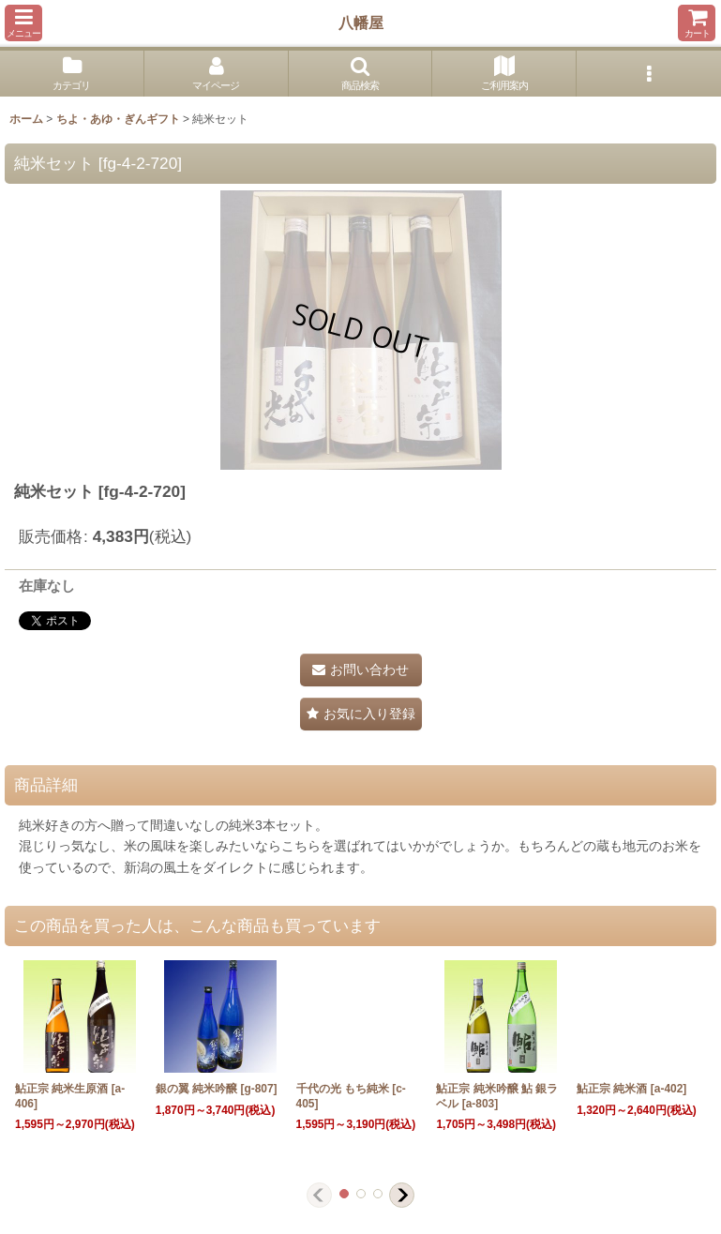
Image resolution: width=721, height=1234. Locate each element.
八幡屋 (360, 22)
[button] (23, 23)
